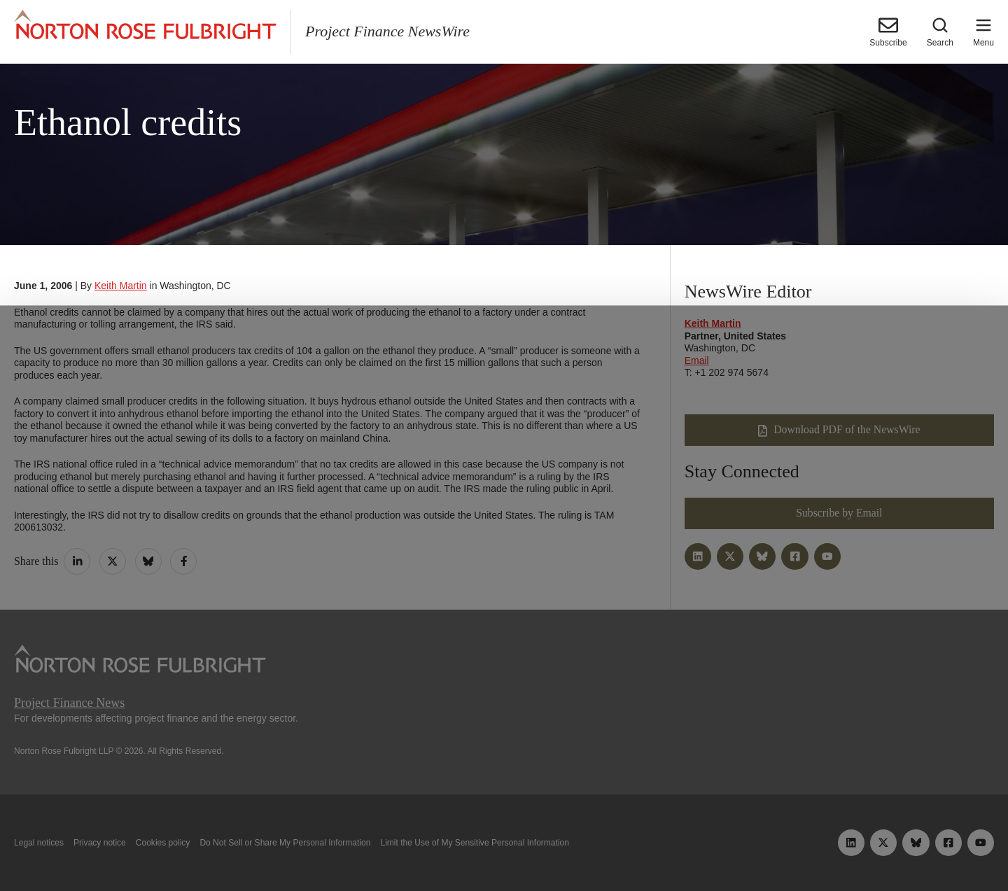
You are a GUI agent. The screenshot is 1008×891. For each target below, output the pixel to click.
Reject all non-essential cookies (705, 848)
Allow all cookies (309, 848)
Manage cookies (504, 848)
